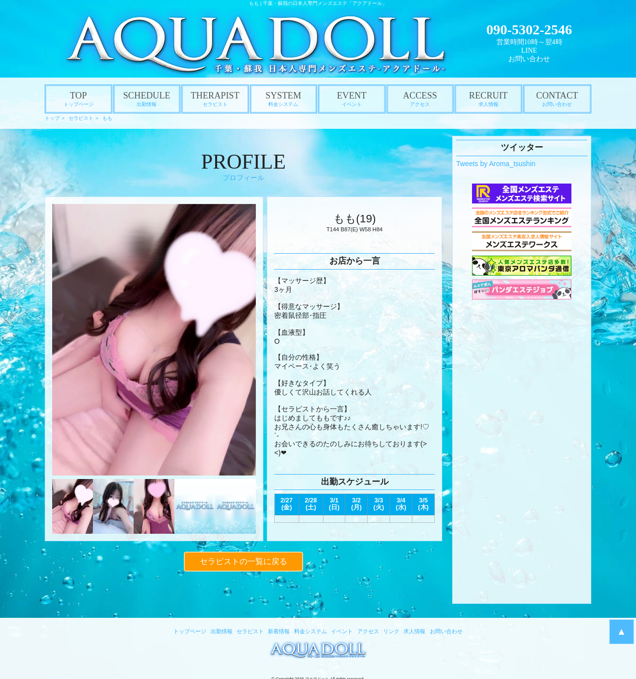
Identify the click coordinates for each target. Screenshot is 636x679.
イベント (342, 631)
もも (107, 118)
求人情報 (414, 631)
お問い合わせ (529, 59)
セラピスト (81, 118)
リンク (391, 631)
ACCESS (420, 99)
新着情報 (279, 631)
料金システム (310, 631)
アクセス (368, 631)
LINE (529, 50)
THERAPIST (215, 99)
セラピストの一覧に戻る (243, 560)
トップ (52, 118)
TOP (78, 99)
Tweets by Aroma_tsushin (496, 164)
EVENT (352, 99)
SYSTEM (284, 99)
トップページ (189, 631)
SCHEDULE (147, 99)
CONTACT (557, 99)
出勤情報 (222, 631)
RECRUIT (488, 99)
